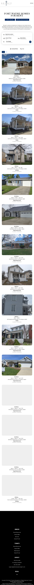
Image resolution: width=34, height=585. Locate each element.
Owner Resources (17, 524)
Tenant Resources (17, 538)
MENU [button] (31, 3)
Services (17, 528)
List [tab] (3, 51)
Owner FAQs (17, 526)
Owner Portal (17, 530)
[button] (17, 566)
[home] (6, 3)
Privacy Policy (20, 574)
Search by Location (9, 34)
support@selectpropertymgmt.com (17, 558)
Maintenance (17, 542)
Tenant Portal (17, 544)
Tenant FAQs (17, 540)
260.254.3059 (17, 556)
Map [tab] (6, 51)
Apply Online (10, 19)
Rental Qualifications (22, 19)
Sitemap (14, 574)
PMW (23, 573)
